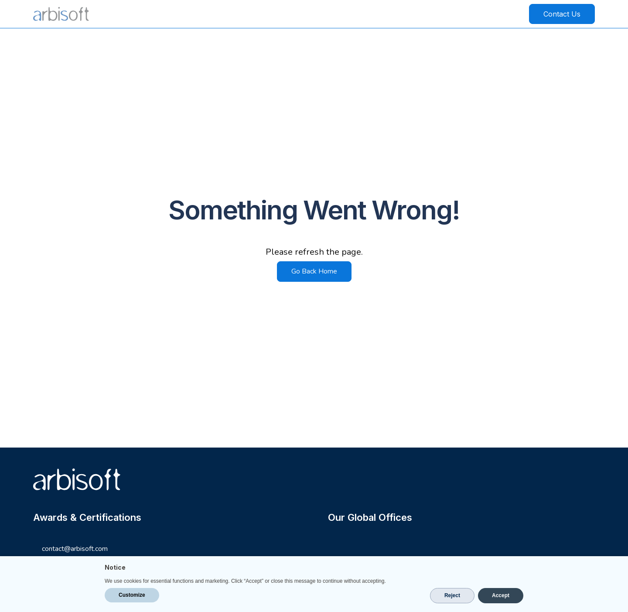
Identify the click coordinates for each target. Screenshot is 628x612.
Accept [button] (500, 595)
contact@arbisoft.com (75, 549)
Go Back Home (314, 271)
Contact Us (561, 14)
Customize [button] (132, 595)
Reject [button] (452, 595)
